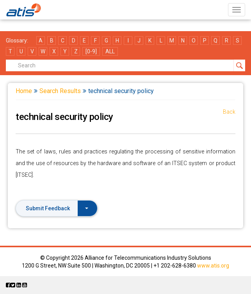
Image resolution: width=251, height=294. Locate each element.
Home (24, 91)
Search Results (60, 91)
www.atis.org (213, 265)
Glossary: (17, 40)
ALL (110, 51)
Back (229, 112)
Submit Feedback (57, 208)
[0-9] (91, 51)
